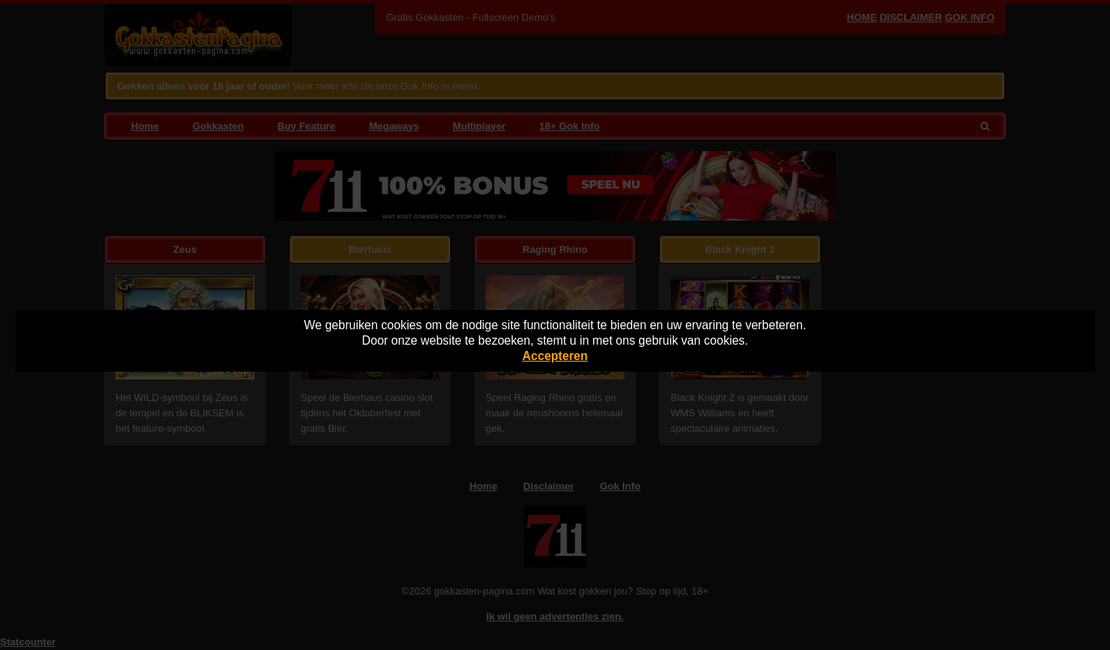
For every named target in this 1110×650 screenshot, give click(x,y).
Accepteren (555, 355)
